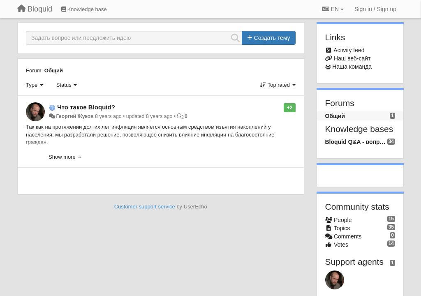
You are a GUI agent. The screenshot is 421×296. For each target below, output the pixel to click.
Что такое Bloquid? (86, 107)
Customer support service (144, 207)
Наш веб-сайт (352, 58)
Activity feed (348, 50)
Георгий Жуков (74, 116)
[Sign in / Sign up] (375, 9)
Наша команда (352, 66)
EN (333, 9)
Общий (53, 70)
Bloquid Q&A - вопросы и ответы (356, 142)
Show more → (65, 157)
